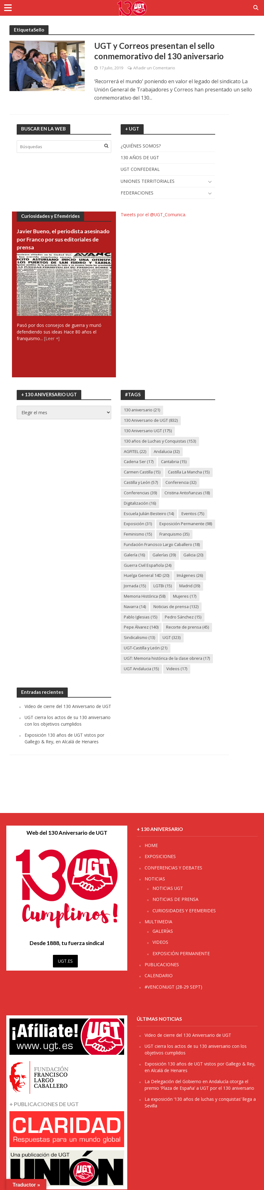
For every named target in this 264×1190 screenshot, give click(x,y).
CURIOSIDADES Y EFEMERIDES (184, 911)
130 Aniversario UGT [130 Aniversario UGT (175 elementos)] (148, 431)
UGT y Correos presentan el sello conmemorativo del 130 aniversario (159, 51)
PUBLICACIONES (162, 964)
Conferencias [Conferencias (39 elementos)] (140, 493)
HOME (151, 845)
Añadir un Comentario (154, 68)
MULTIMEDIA (158, 922)
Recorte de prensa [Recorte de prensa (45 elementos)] (187, 638)
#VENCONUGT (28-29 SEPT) (173, 987)
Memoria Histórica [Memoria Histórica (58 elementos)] (145, 607)
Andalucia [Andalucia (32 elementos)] (167, 452)
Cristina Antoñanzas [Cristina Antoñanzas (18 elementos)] (188, 493)
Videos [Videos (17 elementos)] (177, 680)
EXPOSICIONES (160, 856)
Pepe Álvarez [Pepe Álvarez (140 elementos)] (141, 638)
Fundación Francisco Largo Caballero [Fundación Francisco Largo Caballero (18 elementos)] (162, 555)
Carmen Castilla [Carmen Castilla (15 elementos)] (142, 472)
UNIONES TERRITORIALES (148, 181)
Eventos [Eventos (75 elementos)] (193, 514)
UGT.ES (65, 961)
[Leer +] (52, 339)
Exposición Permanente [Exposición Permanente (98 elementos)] (150, 535)
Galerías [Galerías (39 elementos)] (165, 566)
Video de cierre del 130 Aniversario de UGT (68, 718)
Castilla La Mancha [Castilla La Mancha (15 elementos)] (190, 472)
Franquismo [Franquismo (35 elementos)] (174, 545)
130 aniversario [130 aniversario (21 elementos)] (142, 410)
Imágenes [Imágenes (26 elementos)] (190, 586)
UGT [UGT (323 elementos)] (172, 649)
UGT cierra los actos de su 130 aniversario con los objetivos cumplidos (68, 732)
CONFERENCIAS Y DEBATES (173, 868)
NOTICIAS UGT (167, 888)
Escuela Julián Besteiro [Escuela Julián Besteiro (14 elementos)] (149, 514)
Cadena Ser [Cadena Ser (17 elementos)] (139, 462)
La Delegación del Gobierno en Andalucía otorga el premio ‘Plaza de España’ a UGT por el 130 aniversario (199, 1084)
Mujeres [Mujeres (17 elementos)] (185, 607)
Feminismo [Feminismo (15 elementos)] (138, 545)
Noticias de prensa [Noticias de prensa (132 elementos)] (177, 618)
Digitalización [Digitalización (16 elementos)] (140, 504)
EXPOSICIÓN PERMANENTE (181, 953)
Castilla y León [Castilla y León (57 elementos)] (141, 483)
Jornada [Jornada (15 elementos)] (135, 597)
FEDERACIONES (137, 193)
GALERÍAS (162, 931)
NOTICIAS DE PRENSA (175, 899)
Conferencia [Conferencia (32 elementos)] (182, 483)
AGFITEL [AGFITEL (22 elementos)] (135, 452)
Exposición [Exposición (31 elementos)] (138, 524)
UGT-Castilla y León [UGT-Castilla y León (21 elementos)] (146, 659)
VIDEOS (160, 942)
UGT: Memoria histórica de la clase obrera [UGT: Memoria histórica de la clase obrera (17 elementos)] (167, 669)
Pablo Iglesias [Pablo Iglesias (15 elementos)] (141, 628)
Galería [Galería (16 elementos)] (135, 566)
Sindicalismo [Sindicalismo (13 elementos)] (139, 649)
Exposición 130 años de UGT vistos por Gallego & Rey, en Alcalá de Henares (64, 750)
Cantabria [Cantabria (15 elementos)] (175, 462)
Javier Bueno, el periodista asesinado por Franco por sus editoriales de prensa (54, 239)
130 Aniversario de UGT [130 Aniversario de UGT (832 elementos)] (151, 421)
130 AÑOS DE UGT (140, 158)
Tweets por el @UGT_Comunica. (153, 215)
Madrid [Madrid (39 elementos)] (190, 597)
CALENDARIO (159, 975)
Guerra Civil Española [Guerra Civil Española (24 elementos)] (148, 576)
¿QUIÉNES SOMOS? (141, 146)
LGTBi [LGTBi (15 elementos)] (163, 597)
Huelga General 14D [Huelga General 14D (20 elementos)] (147, 586)
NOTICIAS (155, 879)
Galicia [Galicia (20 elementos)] (195, 566)
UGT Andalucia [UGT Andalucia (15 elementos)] (141, 680)
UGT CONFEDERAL (140, 169)
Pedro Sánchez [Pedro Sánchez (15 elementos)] (183, 628)
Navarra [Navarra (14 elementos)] (135, 618)
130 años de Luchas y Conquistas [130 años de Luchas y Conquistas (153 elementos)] (160, 441)
